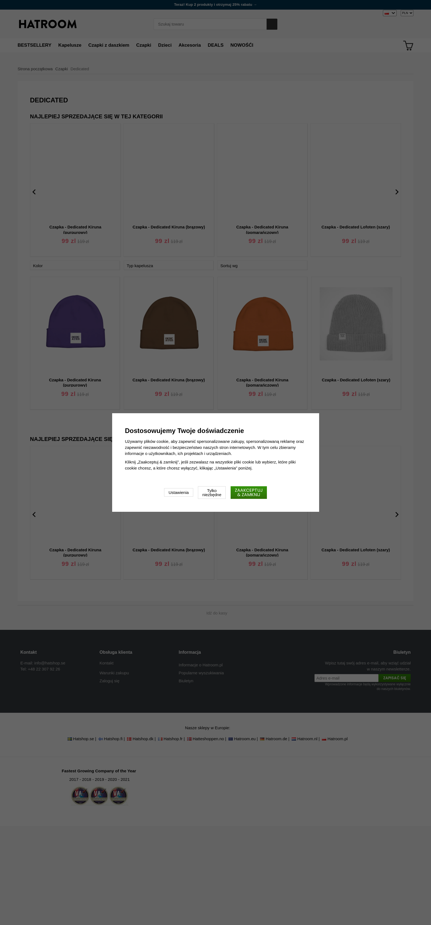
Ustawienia (178, 492)
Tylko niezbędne (211, 492)
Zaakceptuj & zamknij (249, 492)
